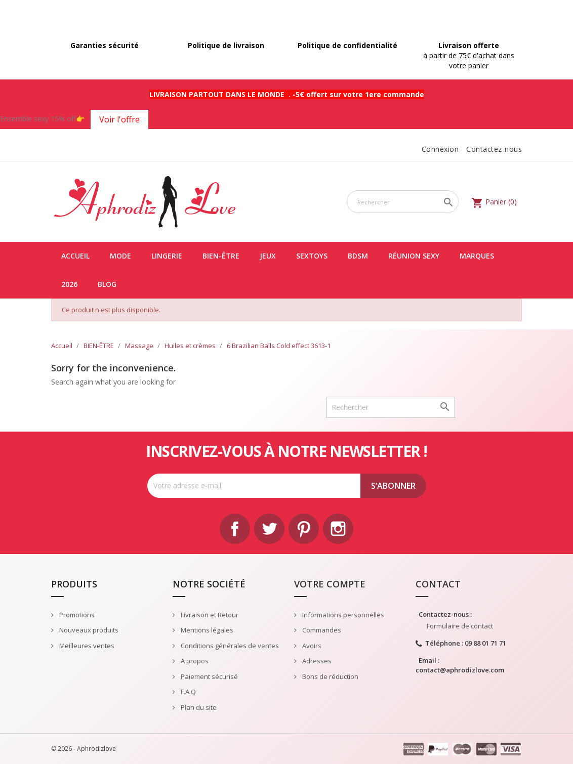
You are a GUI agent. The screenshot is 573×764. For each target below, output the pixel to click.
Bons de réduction (329, 676)
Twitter (269, 529)
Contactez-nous (494, 149)
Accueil (75, 256)
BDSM (358, 256)
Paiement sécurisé (208, 676)
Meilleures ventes (86, 645)
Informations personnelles (342, 614)
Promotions (76, 614)
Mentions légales (206, 629)
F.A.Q (187, 691)
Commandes (321, 629)
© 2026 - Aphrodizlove (83, 748)
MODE (120, 256)
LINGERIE (166, 256)
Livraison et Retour (208, 614)
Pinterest (304, 529)
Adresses (316, 660)
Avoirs (311, 645)
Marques (477, 256)
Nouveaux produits (88, 629)
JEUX (268, 256)
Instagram (338, 529)
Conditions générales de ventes (229, 645)
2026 (69, 284)
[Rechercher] (403, 201)
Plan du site (198, 707)
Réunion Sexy (413, 256)
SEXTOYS (312, 256)
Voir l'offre (119, 119)
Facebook (235, 529)
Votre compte (329, 584)
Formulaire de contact (460, 625)
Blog (107, 284)
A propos (194, 660)
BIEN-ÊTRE (220, 256)
